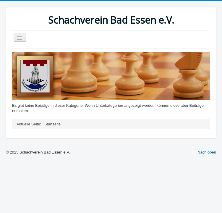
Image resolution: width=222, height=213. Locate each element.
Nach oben (206, 152)
